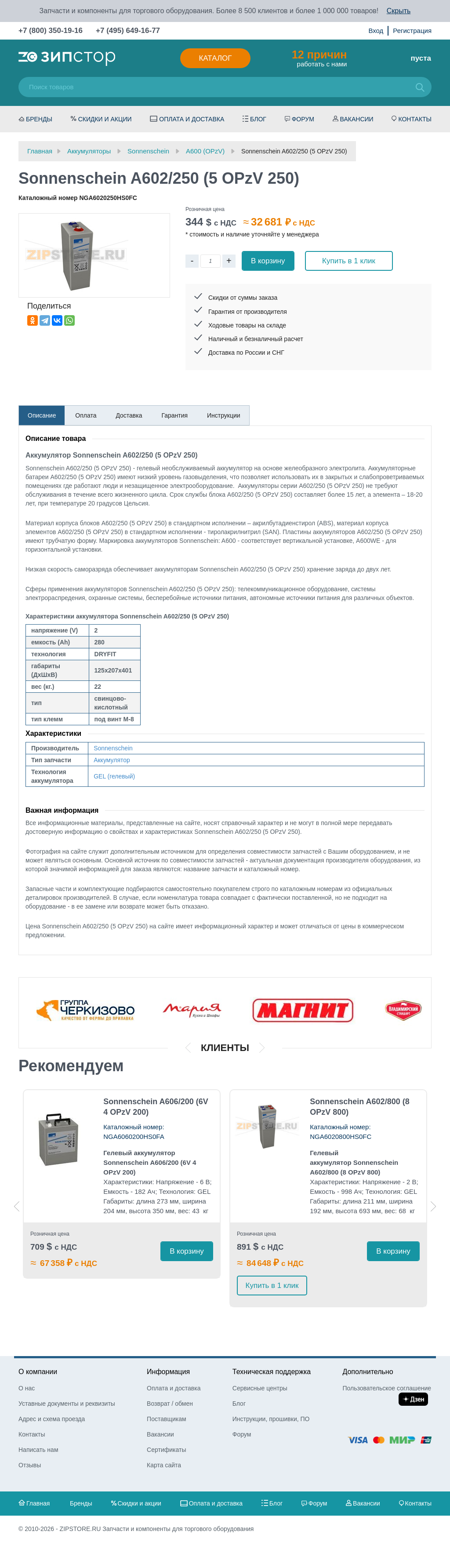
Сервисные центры (259, 1388)
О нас (26, 1388)
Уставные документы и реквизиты (66, 1403)
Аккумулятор (112, 760)
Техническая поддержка (271, 1371)
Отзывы (29, 1465)
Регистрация (412, 30)
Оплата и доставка (191, 119)
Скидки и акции (105, 119)
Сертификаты (166, 1449)
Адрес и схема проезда (51, 1418)
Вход (375, 30)
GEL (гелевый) (114, 776)
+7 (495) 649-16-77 (128, 30)
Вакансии (357, 119)
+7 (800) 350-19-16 (50, 30)
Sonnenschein (113, 748)
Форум (303, 119)
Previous (16, 1206)
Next (433, 1206)
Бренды (39, 119)
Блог (258, 119)
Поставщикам (166, 1418)
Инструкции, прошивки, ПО (271, 1418)
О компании (37, 1371)
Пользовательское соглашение (386, 1388)
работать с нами (319, 58)
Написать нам (38, 1449)
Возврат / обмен (170, 1403)
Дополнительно (367, 1371)
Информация (168, 1371)
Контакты (415, 119)
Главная (38, 1503)
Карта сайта (164, 1465)
